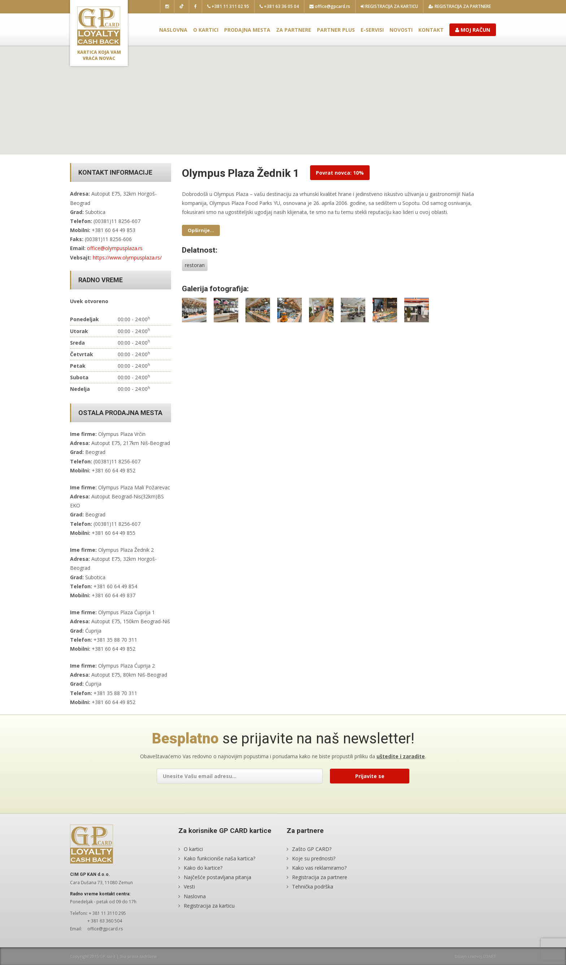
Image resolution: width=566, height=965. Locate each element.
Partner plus (336, 29)
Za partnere (293, 29)
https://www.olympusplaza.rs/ (127, 257)
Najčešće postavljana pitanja (217, 877)
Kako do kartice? (203, 867)
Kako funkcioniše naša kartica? (219, 858)
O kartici (205, 29)
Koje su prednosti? (313, 858)
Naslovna (173, 29)
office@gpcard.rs (329, 6)
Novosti (401, 29)
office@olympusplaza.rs (115, 248)
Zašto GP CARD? (311, 849)
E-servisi (372, 29)
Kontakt (431, 29)
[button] (283, 93)
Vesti (189, 886)
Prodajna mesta (247, 29)
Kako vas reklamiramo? (319, 867)
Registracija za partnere (459, 6)
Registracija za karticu (389, 6)
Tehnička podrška (312, 886)
